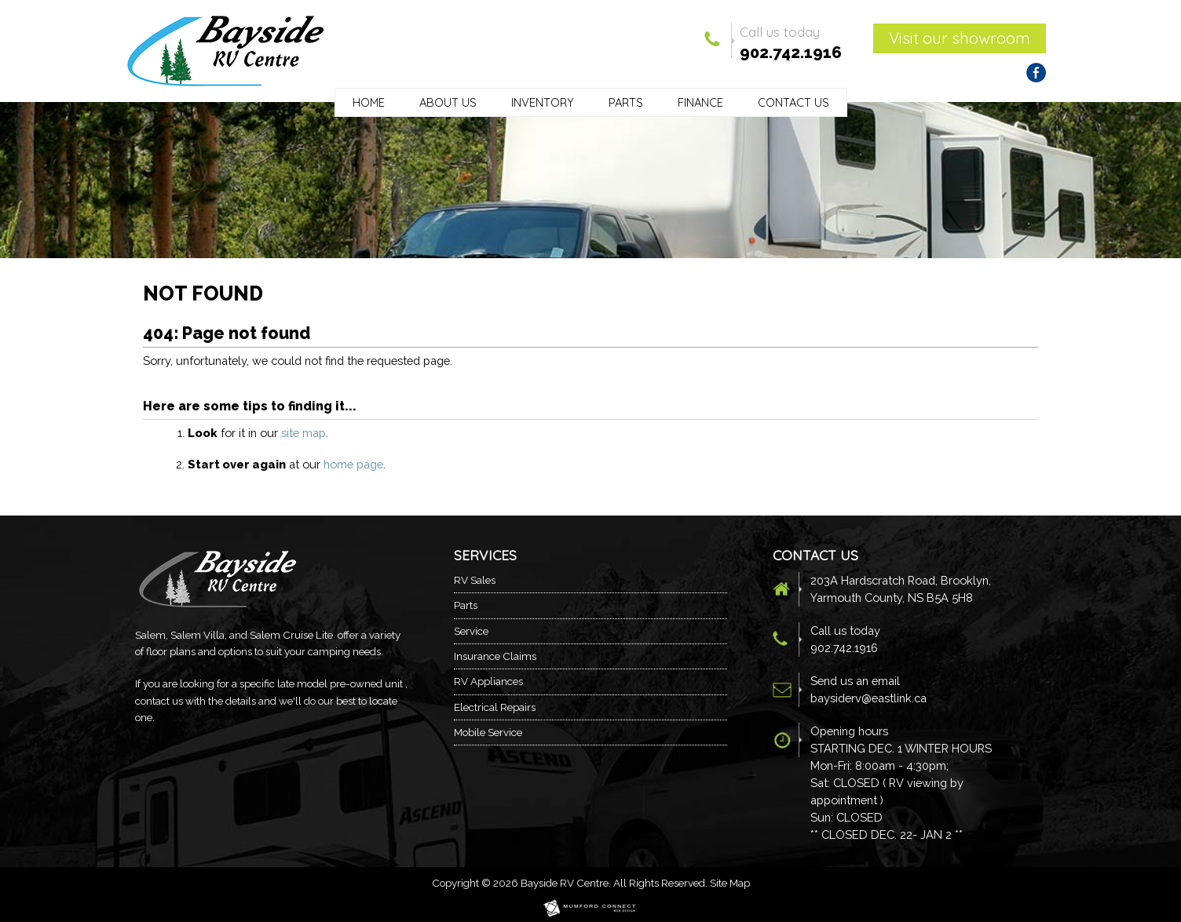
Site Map (730, 882)
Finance (700, 102)
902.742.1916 (791, 52)
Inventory (542, 102)
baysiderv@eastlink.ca (868, 698)
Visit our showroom (959, 38)
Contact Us (793, 102)
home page (353, 464)
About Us (448, 102)
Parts (626, 102)
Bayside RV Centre (565, 882)
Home (369, 102)
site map (303, 432)
